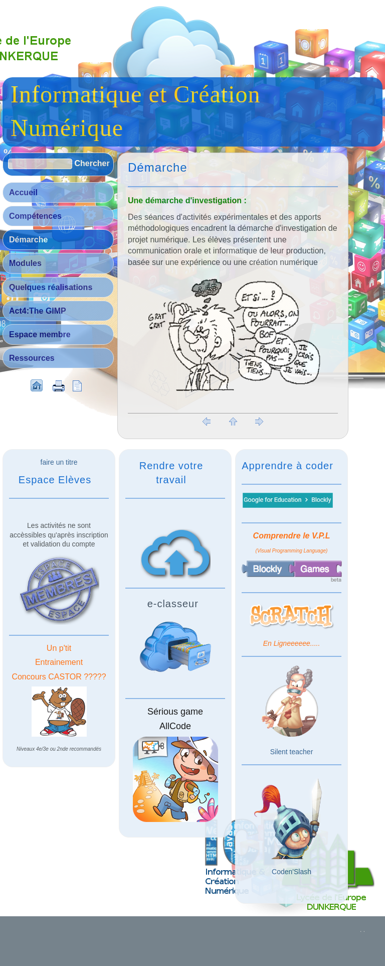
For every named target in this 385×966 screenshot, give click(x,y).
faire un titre (59, 462)
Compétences (35, 216)
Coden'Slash (291, 872)
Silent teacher (291, 752)
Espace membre (40, 334)
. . (362, 929)
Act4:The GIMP (37, 311)
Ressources (32, 358)
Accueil (23, 192)
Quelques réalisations (50, 287)
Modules (25, 263)
